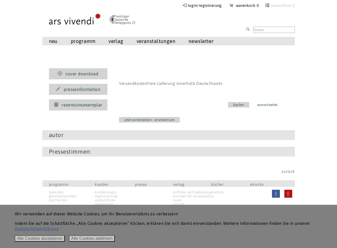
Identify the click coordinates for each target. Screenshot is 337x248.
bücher (217, 184)
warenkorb (244, 5)
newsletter (201, 41)
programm (83, 41)
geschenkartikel (63, 196)
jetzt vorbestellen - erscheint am (149, 120)
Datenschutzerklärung (37, 228)
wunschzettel (267, 105)
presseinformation (78, 89)
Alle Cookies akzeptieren (40, 238)
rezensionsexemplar (78, 105)
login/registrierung (205, 5)
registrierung (106, 196)
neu (53, 41)
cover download (78, 73)
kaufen (238, 105)
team (177, 200)
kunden (101, 184)
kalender (56, 192)
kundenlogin (105, 192)
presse (141, 184)
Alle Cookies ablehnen (92, 238)
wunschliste (105, 200)
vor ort (178, 204)
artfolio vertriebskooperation (198, 192)
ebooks (257, 184)
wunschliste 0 (283, 5)
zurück (288, 171)
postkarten (58, 200)
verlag (115, 41)
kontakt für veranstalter (193, 196)
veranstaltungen (156, 41)
